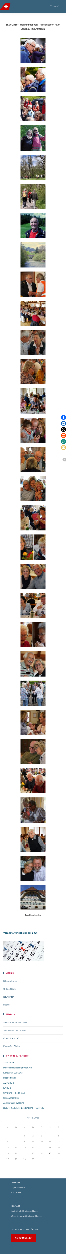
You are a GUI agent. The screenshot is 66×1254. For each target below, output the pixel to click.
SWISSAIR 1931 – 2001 (15, 1030)
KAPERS (7, 1088)
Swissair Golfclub (11, 1098)
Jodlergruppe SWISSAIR (14, 1103)
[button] (63, 417)
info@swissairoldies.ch (29, 1211)
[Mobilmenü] (55, 6)
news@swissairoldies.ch (31, 1216)
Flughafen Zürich (11, 1046)
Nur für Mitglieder (23, 1238)
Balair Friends (9, 1078)
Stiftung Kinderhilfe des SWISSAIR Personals (23, 1108)
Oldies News (9, 989)
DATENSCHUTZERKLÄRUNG (24, 1229)
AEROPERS (8, 1083)
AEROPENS (8, 1063)
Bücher (6, 1005)
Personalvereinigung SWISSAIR (17, 1068)
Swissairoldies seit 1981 (15, 1022)
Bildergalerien (10, 981)
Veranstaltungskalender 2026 (20, 933)
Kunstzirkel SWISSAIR (13, 1073)
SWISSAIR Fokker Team (14, 1093)
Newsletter (8, 997)
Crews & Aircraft (11, 1038)
